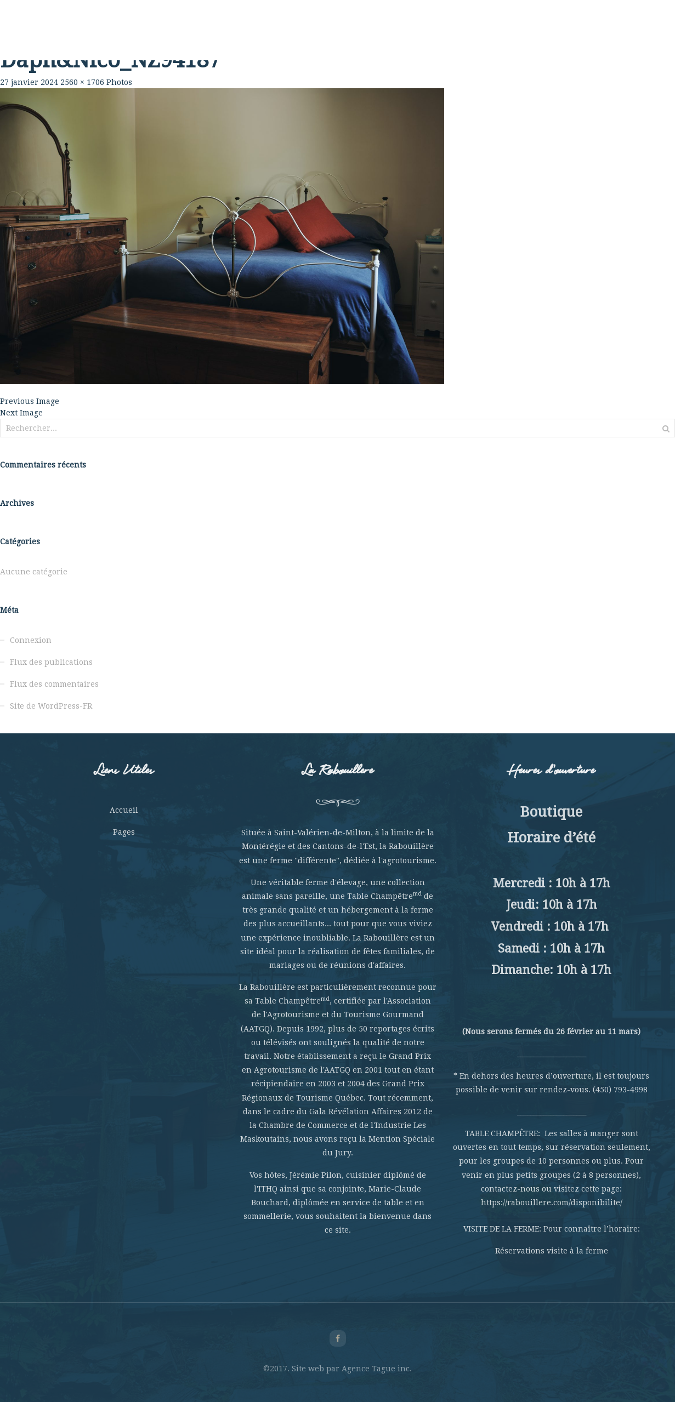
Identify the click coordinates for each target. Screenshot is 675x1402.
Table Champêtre (226, 38)
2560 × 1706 (82, 82)
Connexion (31, 640)
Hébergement (441, 38)
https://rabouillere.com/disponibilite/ (551, 1202)
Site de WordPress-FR (51, 706)
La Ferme (160, 38)
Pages (124, 832)
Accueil (124, 810)
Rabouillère (107, 38)
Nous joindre (568, 38)
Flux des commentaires (54, 684)
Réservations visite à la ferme (551, 1250)
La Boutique (505, 38)
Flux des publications (51, 662)
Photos (119, 82)
